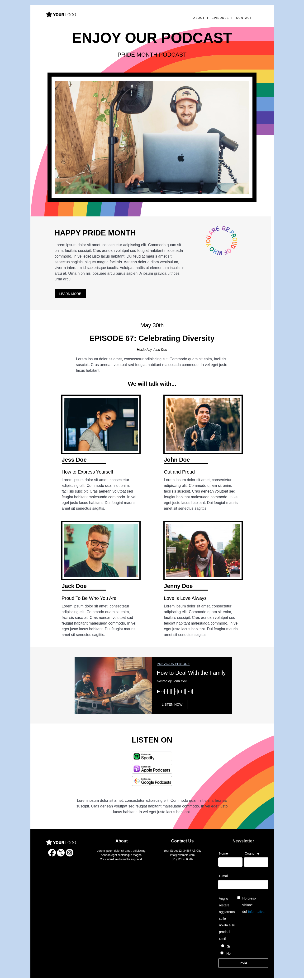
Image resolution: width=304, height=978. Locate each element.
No (228, 953)
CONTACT (244, 17)
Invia (243, 963)
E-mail (223, 876)
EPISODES (220, 17)
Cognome (252, 853)
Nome (223, 853)
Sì (228, 946)
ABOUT (199, 17)
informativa (256, 912)
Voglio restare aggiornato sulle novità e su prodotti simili (227, 918)
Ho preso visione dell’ (253, 905)
